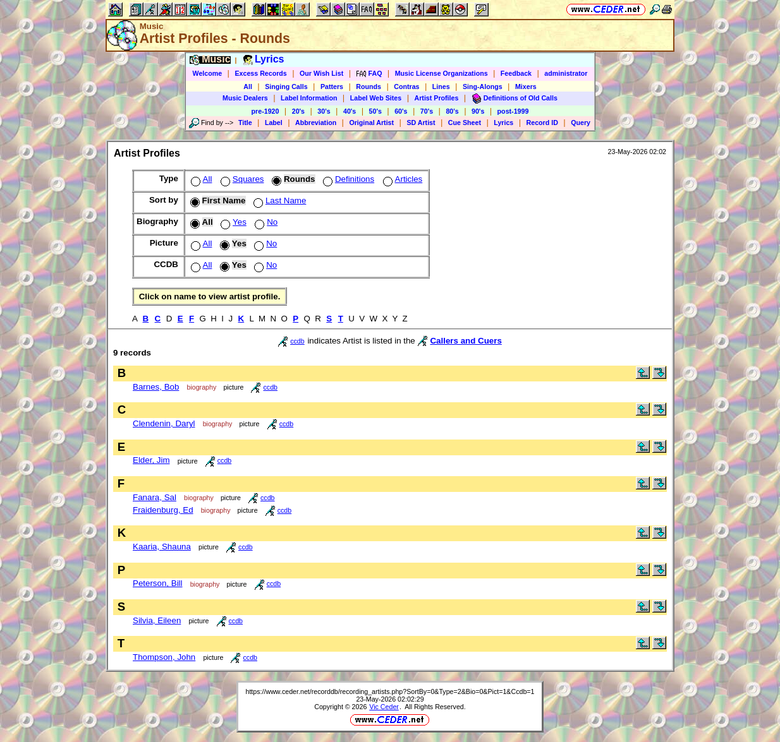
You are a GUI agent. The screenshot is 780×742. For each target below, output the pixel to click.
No (264, 222)
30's (323, 111)
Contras (406, 86)
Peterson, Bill (158, 583)
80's (452, 111)
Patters (331, 86)
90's (478, 111)
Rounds (368, 86)
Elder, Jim (151, 460)
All (247, 86)
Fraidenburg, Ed (163, 510)
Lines (441, 86)
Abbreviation (315, 122)
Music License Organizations (441, 73)
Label (274, 122)
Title (245, 122)
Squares (241, 179)
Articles (402, 179)
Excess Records (260, 73)
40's (349, 111)
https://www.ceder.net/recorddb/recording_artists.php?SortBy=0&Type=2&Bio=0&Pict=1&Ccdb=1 (389, 691)
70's (426, 111)
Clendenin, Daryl (164, 423)
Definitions (347, 179)
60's (400, 111)
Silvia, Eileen (157, 620)
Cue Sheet (464, 122)
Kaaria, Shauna (162, 546)
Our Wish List (321, 73)
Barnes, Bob (156, 387)
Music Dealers (245, 98)
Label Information (309, 98)
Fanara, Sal (154, 497)
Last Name (278, 200)
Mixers (526, 86)
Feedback (516, 73)
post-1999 (513, 111)
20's (298, 111)
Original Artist (371, 122)
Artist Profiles (437, 98)
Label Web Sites (376, 98)
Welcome (207, 73)
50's (375, 111)
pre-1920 (265, 111)
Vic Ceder (384, 706)
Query (580, 122)
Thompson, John (164, 657)
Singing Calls (286, 86)
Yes (232, 222)
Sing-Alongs (483, 86)
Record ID (542, 122)
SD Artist (420, 122)
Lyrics (503, 122)
